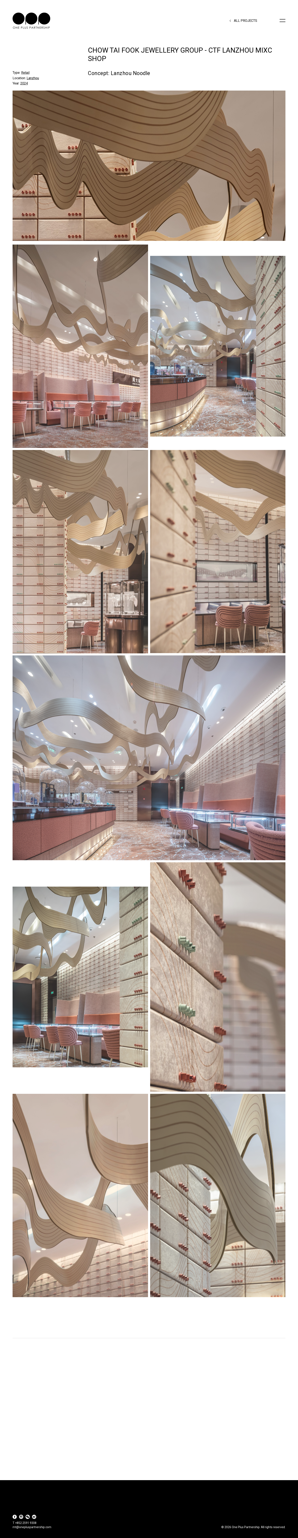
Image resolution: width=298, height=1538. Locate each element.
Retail (25, 73)
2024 (24, 83)
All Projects (245, 20)
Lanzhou (33, 78)
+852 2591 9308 (25, 1523)
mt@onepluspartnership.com (32, 1527)
